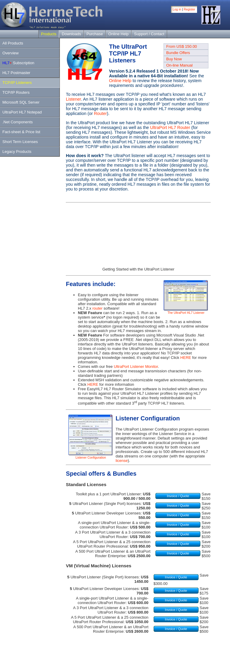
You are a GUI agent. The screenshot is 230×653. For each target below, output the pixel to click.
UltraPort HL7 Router (170, 127)
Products (48, 34)
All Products (12, 43)
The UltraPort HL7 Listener (186, 311)
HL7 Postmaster (16, 72)
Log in (177, 9)
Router (100, 113)
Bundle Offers (178, 52)
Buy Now (174, 59)
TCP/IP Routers (16, 92)
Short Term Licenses (20, 141)
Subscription (18, 63)
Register (189, 9)
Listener (73, 99)
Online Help (118, 34)
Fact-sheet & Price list (21, 132)
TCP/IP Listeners (17, 82)
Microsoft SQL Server (21, 102)
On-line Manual (179, 65)
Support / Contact (149, 34)
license (122, 460)
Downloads (71, 34)
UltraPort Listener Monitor (136, 366)
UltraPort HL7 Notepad (22, 112)
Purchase (95, 34)
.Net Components (17, 122)
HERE (185, 357)
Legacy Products (16, 151)
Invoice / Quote (178, 496)
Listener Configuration (90, 456)
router (97, 308)
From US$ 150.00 (181, 46)
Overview (10, 53)
